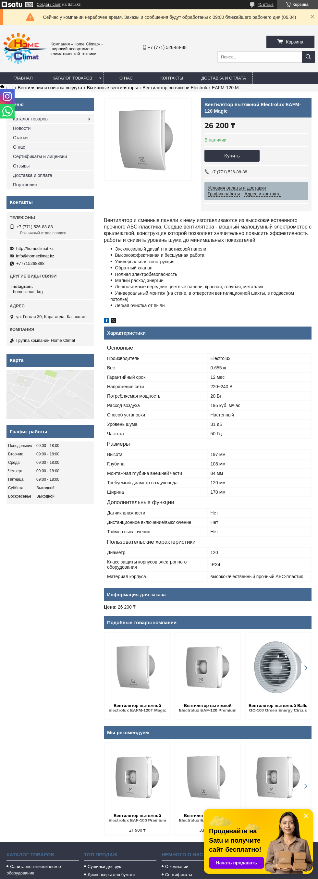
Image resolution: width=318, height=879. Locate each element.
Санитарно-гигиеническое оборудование (33, 869)
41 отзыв (266, 4)
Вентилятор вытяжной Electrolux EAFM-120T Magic (137, 708)
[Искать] (308, 57)
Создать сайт (49, 4)
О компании (177, 866)
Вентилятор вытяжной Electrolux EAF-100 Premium (137, 818)
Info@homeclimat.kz (35, 256)
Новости (22, 128)
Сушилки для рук (104, 866)
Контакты (171, 78)
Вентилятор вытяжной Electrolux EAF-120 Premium (208, 708)
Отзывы (21, 165)
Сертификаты (178, 874)
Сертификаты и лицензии (40, 156)
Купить (231, 155)
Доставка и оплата (224, 78)
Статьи (20, 137)
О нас (126, 78)
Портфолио (25, 184)
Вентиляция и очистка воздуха (50, 87)
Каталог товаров (72, 78)
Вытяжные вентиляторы (112, 87)
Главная (23, 78)
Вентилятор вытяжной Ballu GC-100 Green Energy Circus (278, 708)
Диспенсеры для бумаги (111, 874)
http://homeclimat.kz (35, 248)
